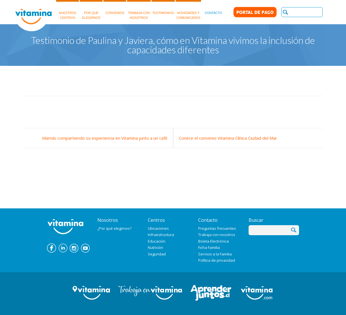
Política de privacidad (216, 260)
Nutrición (155, 247)
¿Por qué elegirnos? (114, 228)
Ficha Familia (209, 247)
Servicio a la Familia (215, 254)
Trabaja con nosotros (216, 234)
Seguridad (157, 254)
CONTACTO (213, 7)
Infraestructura (161, 234)
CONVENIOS (114, 7)
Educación (156, 241)
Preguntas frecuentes (217, 228)
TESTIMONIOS (163, 7)
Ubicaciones (158, 228)
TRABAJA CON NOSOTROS (139, 9)
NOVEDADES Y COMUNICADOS (188, 9)
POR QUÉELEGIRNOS (91, 9)
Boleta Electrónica (213, 241)
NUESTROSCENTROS (67, 9)
